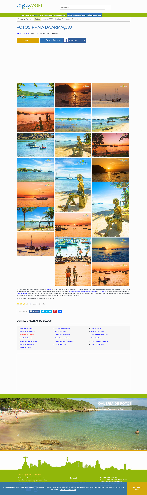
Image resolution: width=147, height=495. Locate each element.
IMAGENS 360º (48, 15)
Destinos (26, 33)
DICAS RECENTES (25, 15)
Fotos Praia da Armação (26, 335)
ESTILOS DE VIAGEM (60, 15)
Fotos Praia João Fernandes (28, 341)
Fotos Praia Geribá (96, 338)
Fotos (37, 19)
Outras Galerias (54, 40)
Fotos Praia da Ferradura (62, 335)
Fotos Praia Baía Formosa (27, 331)
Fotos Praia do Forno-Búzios (99, 335)
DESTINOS (35, 15)
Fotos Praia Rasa (60, 344)
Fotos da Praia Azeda (26, 328)
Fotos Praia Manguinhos (26, 344)
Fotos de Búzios (96, 328)
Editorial (73, 478)
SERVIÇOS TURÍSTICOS (79, 15)
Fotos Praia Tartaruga (97, 344)
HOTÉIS (69, 15)
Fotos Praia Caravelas (97, 331)
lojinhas (104, 291)
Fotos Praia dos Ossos (26, 338)
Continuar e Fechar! (137, 489)
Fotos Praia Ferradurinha (62, 338)
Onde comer (77, 19)
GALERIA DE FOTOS (115, 403)
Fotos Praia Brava (60, 331)
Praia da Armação (22, 293)
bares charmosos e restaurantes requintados (82, 291)
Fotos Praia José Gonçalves (99, 341)
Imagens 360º (47, 19)
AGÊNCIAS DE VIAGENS (94, 15)
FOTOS (41, 15)
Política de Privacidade (68, 490)
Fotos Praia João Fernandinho (64, 341)
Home (19, 33)
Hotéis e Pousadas (62, 19)
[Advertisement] (41, 62)
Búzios (36, 33)
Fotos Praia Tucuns (25, 347)
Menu (26, 40)
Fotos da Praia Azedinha (62, 328)
